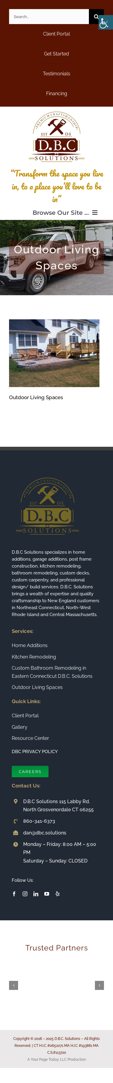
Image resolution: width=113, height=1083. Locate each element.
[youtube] (46, 893)
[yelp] (57, 893)
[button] (13, 985)
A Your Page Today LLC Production (56, 1059)
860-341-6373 (39, 821)
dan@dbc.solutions (44, 833)
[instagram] (25, 893)
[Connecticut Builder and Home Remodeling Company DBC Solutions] (57, 109)
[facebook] (14, 893)
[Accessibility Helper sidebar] (106, 22)
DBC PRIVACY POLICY (35, 751)
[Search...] (49, 16)
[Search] (96, 16)
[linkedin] (35, 893)
